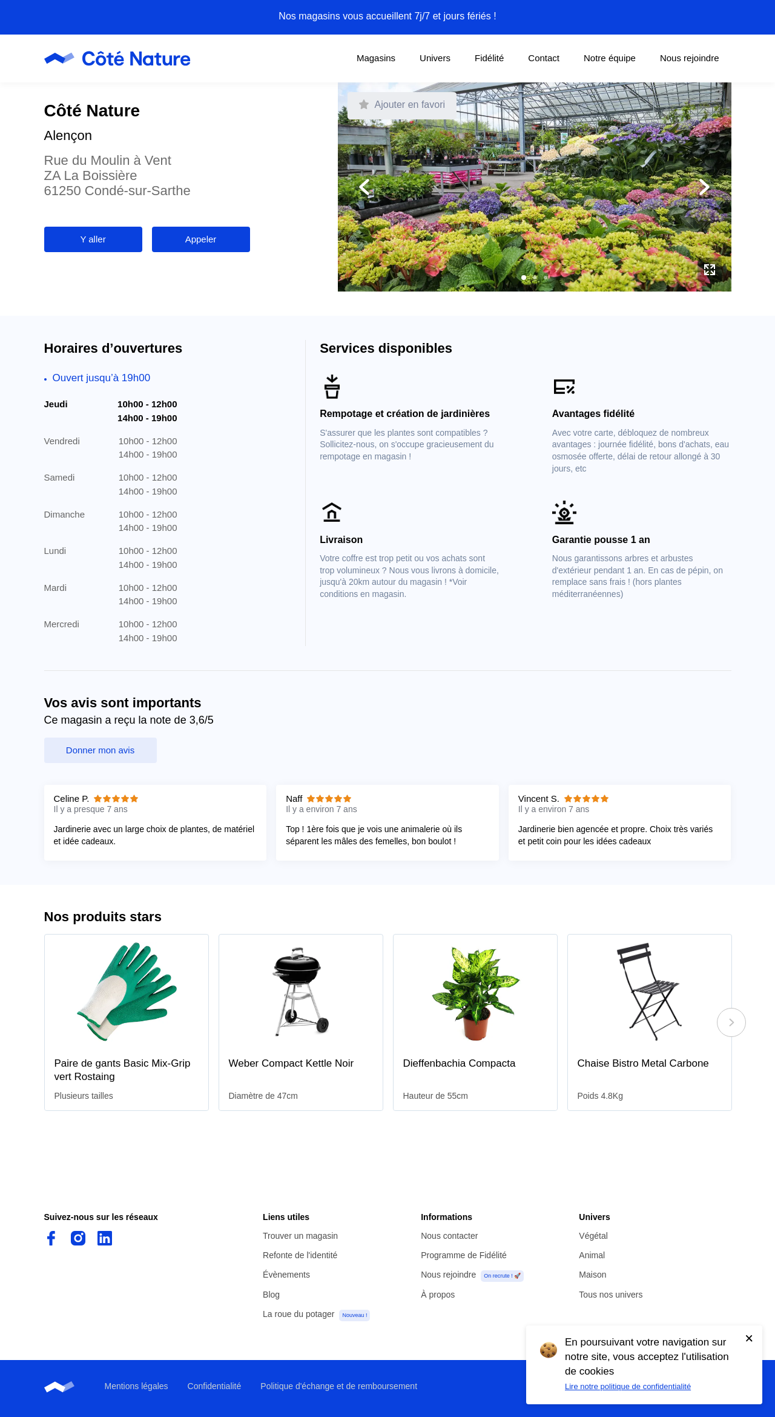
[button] (523, 277)
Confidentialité (215, 1386)
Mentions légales (136, 1386)
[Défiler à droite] (731, 1022)
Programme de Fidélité (464, 1255)
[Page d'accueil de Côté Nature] (121, 58)
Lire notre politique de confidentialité (628, 1386)
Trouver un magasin (300, 1236)
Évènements (286, 1274)
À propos (438, 1294)
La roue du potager (298, 1314)
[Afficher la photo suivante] (633, 187)
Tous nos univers (610, 1294)
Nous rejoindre (448, 1274)
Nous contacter (449, 1236)
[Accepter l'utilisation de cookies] (749, 1338)
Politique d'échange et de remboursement (338, 1386)
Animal (592, 1255)
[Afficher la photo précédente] (436, 187)
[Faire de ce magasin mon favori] (402, 105)
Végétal (593, 1236)
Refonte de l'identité (300, 1255)
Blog (271, 1294)
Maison (592, 1274)
